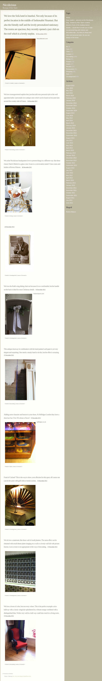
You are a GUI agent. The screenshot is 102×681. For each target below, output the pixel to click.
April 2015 (69, 93)
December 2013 (71, 130)
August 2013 (70, 138)
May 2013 (69, 145)
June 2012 (69, 173)
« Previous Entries (7, 673)
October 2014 (70, 108)
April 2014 (69, 120)
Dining (11, 216)
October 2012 (70, 163)
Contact (68, 54)
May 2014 (69, 118)
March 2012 (70, 180)
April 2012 (69, 178)
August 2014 (70, 113)
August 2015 (70, 85)
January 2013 (70, 155)
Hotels (11, 83)
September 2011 (71, 195)
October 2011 (70, 193)
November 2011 (71, 190)
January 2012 (70, 185)
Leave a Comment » (19, 83)
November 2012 (71, 160)
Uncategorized (13, 275)
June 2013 (69, 143)
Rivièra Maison (71, 212)
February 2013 (71, 153)
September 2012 (71, 165)
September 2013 (71, 135)
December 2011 (71, 188)
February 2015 (71, 98)
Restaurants (70, 69)
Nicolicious (9, 5)
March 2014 (70, 123)
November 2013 (71, 133)
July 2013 (69, 140)
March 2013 (70, 150)
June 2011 (69, 203)
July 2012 (69, 170)
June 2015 (69, 88)
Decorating (12, 149)
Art (67, 46)
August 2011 (70, 198)
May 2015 (69, 90)
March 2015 (70, 95)
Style (11, 466)
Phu (13, 676)
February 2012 (71, 183)
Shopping (69, 71)
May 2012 (69, 175)
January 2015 (70, 100)
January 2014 (70, 128)
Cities (68, 51)
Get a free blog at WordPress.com (23, 676)
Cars (67, 49)
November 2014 (71, 105)
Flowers (68, 61)
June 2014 (69, 115)
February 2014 (71, 125)
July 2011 (69, 200)
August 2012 (70, 168)
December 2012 (71, 158)
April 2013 (69, 148)
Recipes (68, 66)
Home (68, 17)
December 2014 (71, 103)
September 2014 (71, 110)
